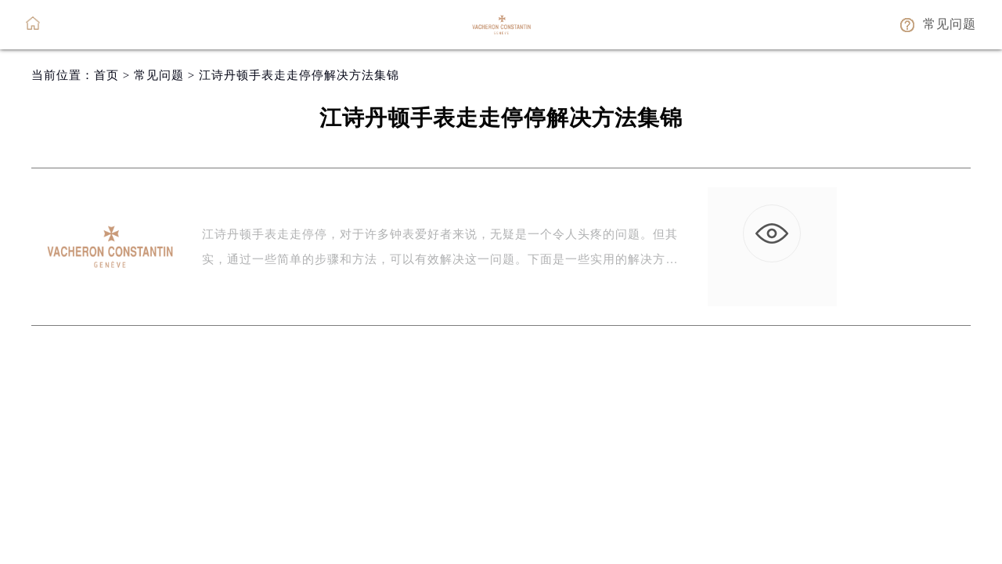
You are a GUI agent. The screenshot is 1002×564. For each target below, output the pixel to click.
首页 (106, 75)
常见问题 (159, 75)
